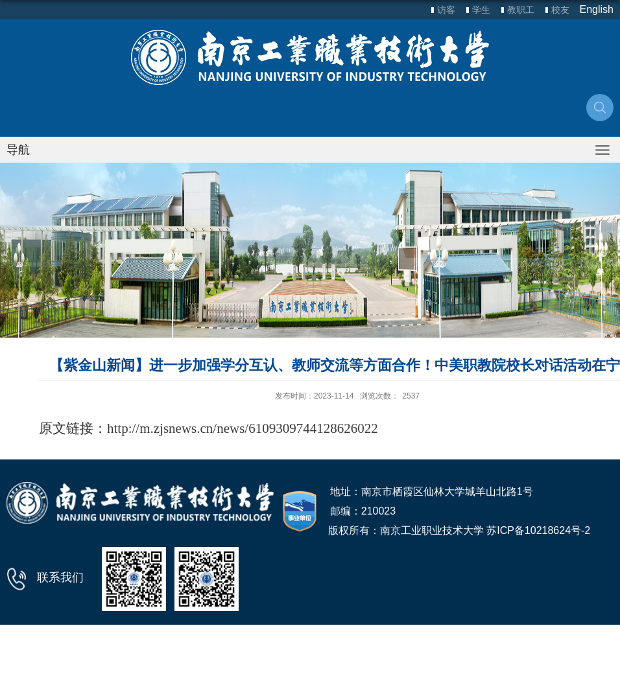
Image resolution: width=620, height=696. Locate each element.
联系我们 (60, 577)
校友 (560, 10)
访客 (446, 10)
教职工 (520, 10)
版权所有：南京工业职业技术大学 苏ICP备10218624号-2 (459, 530)
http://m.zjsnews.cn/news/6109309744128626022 (242, 428)
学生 (481, 10)
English (597, 9)
